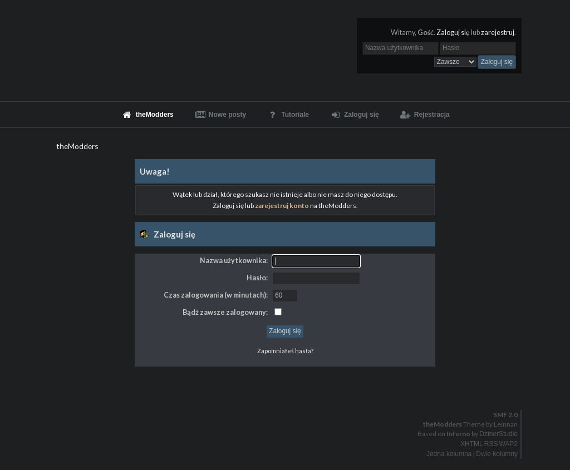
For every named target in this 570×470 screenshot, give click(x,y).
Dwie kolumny (497, 454)
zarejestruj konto (282, 205)
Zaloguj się (453, 32)
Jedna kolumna (448, 454)
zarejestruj (497, 32)
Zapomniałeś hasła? (285, 350)
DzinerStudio (498, 434)
